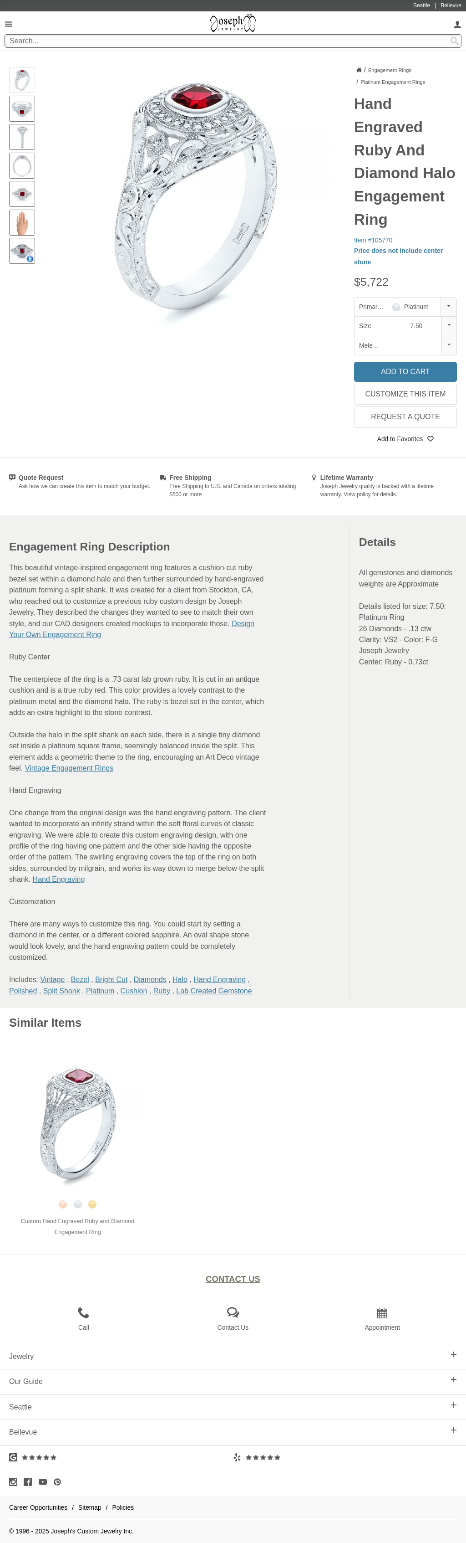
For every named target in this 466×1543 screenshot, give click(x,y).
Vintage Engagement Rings (69, 768)
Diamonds (150, 979)
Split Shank (61, 991)
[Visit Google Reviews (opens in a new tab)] (121, 1457)
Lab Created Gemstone (214, 991)
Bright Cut (111, 979)
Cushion (134, 991)
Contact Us (233, 1279)
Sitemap (89, 1507)
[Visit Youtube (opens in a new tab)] (45, 1482)
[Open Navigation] (9, 24)
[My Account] (457, 24)
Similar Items (45, 1022)
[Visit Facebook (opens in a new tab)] (30, 1482)
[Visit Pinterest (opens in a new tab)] (59, 1482)
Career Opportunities (38, 1507)
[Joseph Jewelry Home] (359, 69)
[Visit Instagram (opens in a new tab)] (15, 1482)
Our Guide (233, 1380)
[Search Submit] (454, 41)
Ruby (161, 991)
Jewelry (233, 1355)
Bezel (80, 979)
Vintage (52, 979)
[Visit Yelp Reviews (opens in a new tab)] (345, 1457)
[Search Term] (233, 41)
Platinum (100, 991)
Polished (23, 991)
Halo (179, 979)
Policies (123, 1507)
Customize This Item (405, 394)
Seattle (233, 1406)
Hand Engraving (59, 879)
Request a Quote (405, 417)
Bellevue (233, 1431)
